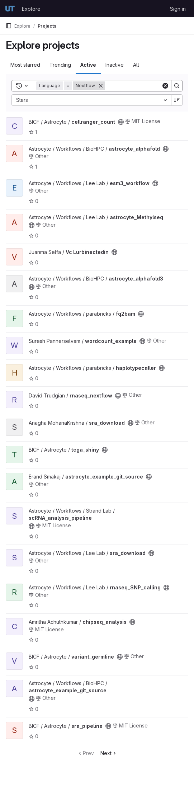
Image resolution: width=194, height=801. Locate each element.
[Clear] (165, 85)
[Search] (150, 85)
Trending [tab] (60, 65)
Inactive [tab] (114, 65)
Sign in (178, 9)
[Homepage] (10, 8)
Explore (31, 9)
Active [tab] (88, 65)
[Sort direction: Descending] (177, 100)
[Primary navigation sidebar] (8, 26)
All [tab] (136, 65)
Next (108, 753)
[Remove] (100, 85)
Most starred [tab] (25, 65)
